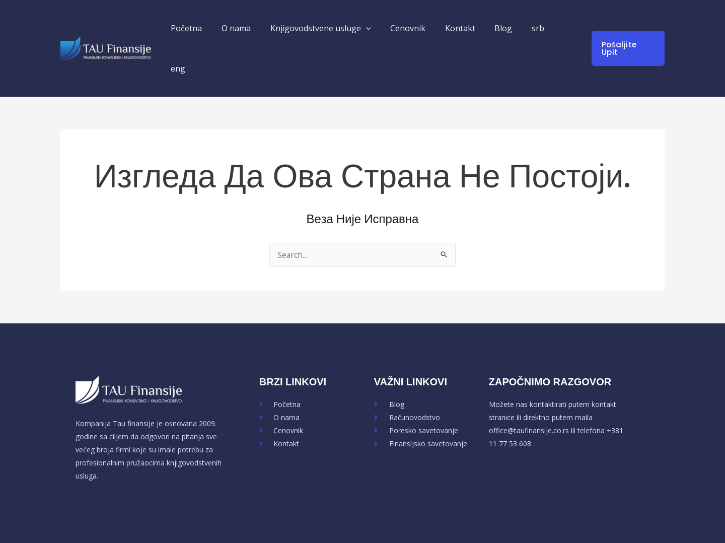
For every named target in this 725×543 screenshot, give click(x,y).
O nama (250, 28)
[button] (377, 28)
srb (535, 28)
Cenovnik (415, 28)
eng (565, 28)
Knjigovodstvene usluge (331, 28)
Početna (204, 28)
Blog (504, 28)
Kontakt (464, 28)
